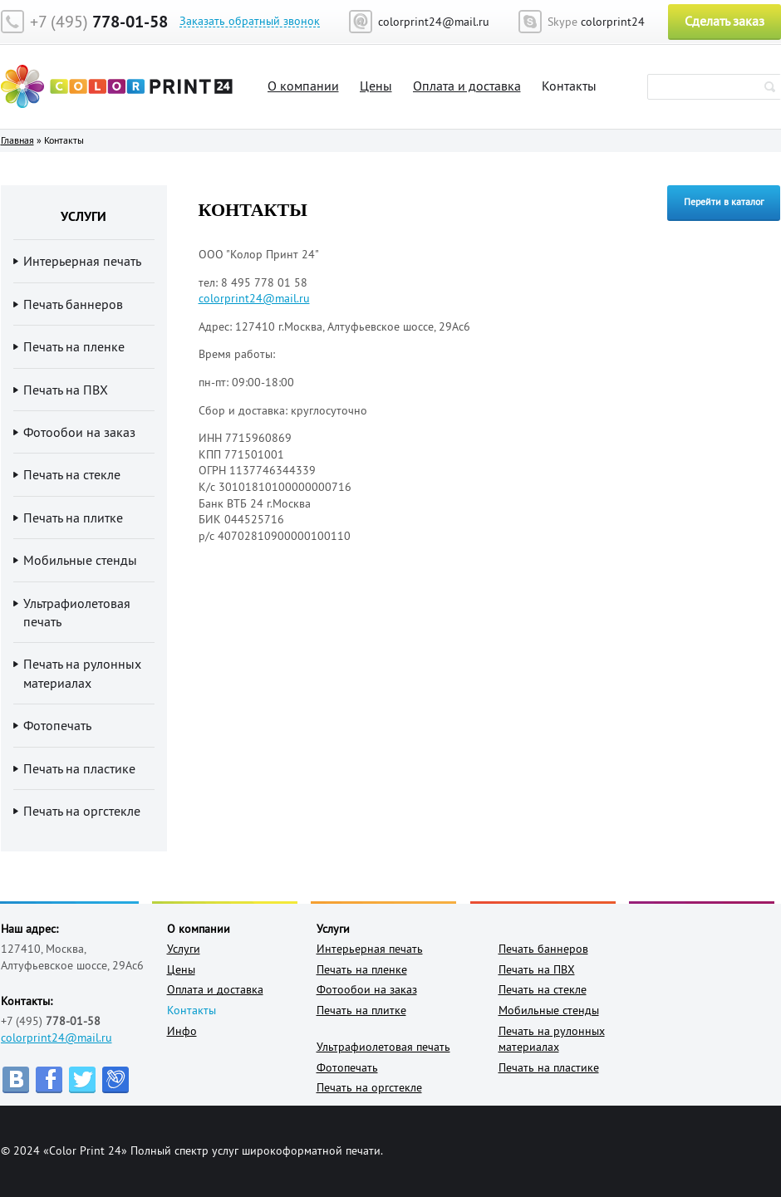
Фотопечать (57, 725)
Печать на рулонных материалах (82, 672)
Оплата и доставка (467, 85)
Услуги (183, 948)
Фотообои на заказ (79, 432)
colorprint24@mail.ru (56, 1037)
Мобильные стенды (80, 560)
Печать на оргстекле (81, 810)
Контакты (569, 85)
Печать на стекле (71, 474)
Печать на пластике (79, 768)
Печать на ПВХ (65, 389)
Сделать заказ (724, 20)
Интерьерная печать (82, 261)
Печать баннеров (73, 304)
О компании (303, 85)
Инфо (182, 1030)
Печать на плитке (73, 517)
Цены (376, 85)
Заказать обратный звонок (249, 21)
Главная (17, 140)
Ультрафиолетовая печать (76, 612)
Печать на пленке (74, 346)
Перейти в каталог (724, 201)
